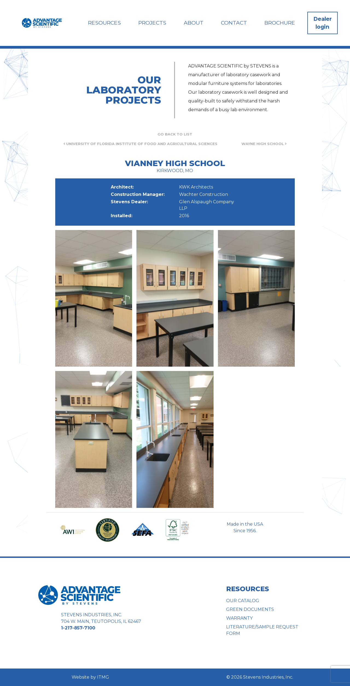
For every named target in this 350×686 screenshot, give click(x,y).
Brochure (279, 22)
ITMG (103, 677)
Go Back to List (175, 134)
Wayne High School (264, 144)
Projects (152, 22)
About (193, 22)
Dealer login (322, 23)
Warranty (239, 618)
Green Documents (250, 609)
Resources (104, 22)
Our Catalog (242, 600)
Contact (234, 22)
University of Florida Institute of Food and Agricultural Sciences (140, 144)
